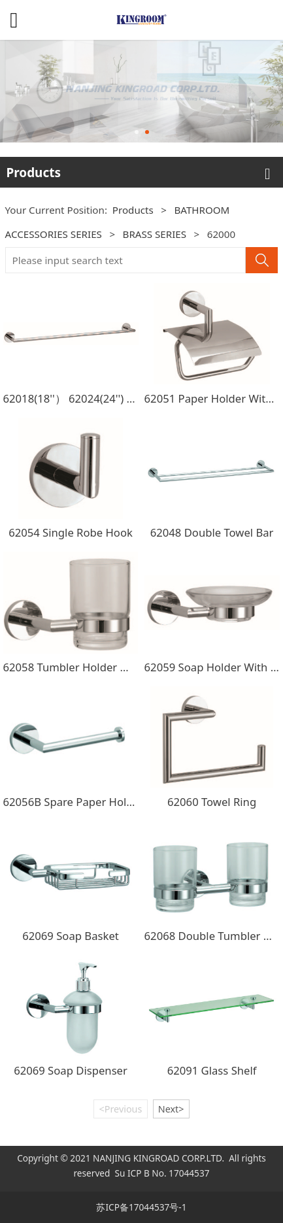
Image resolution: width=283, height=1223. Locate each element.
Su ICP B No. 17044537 (161, 1173)
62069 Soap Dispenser (70, 1070)
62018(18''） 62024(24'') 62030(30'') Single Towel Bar (136, 398)
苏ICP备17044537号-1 (141, 1207)
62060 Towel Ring (211, 801)
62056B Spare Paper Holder (73, 801)
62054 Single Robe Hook (70, 532)
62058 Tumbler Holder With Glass (88, 667)
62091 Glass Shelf (212, 1070)
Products (133, 209)
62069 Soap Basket (70, 935)
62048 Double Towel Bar (212, 532)
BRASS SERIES (155, 234)
